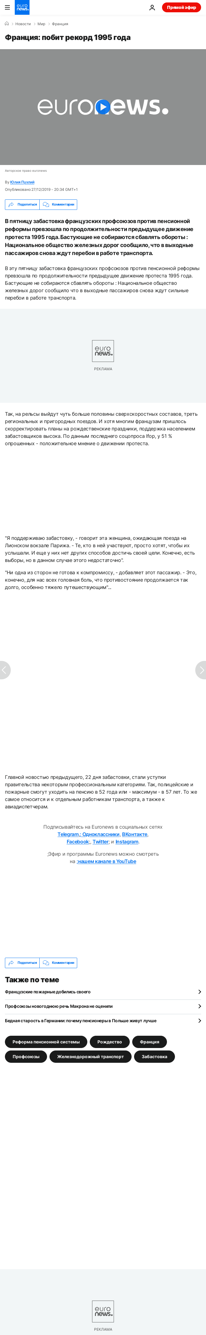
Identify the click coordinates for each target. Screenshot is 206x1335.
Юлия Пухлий (22, 182)
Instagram (127, 841)
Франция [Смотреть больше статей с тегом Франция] (149, 1041)
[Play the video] (103, 107)
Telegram (67, 834)
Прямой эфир (181, 7)
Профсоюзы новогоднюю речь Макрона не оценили (59, 1006)
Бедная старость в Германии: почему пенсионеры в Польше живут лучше (80, 1020)
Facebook (78, 841)
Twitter (101, 841)
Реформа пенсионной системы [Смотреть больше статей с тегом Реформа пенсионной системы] (46, 1041)
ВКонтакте (134, 834)
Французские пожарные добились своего (48, 991)
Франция (60, 24)
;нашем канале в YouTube (106, 861)
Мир (41, 24)
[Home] (7, 24)
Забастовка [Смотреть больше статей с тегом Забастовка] (154, 1056)
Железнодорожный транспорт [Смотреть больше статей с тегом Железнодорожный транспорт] (90, 1056)
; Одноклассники (99, 834)
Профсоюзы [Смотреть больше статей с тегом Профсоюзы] (26, 1056)
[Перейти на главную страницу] (22, 7)
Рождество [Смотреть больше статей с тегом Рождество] (109, 1041)
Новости (23, 24)
